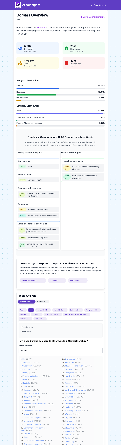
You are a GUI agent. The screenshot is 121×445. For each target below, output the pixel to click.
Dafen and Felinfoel (31, 393)
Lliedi (24, 379)
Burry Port (28, 396)
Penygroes (69, 362)
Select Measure (25, 345)
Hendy (25, 372)
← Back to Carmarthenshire (92, 17)
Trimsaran (69, 400)
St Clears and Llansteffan (34, 440)
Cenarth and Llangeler (33, 417)
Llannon (68, 379)
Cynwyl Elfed (70, 396)
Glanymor (69, 403)
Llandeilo (26, 383)
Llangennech (29, 437)
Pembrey (26, 369)
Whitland (68, 414)
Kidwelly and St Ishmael (31, 376)
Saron (24, 386)
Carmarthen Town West (33, 410)
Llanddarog (69, 369)
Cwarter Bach (70, 386)
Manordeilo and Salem (74, 365)
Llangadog (69, 424)
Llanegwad (69, 372)
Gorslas (27, 433)
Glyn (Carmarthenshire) (33, 444)
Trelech (68, 434)
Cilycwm (68, 417)
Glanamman (69, 427)
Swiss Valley (27, 365)
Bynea (26, 414)
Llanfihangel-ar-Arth (73, 410)
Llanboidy (69, 407)
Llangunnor (27, 362)
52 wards (40, 27)
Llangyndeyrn (70, 393)
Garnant (26, 400)
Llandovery (69, 441)
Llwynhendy (70, 359)
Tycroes (68, 421)
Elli (23, 359)
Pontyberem (70, 431)
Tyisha (67, 438)
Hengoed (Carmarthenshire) (35, 403)
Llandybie (27, 390)
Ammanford (28, 421)
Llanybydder (70, 376)
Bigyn (26, 407)
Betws (67, 383)
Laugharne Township (32, 424)
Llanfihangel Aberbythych (75, 390)
